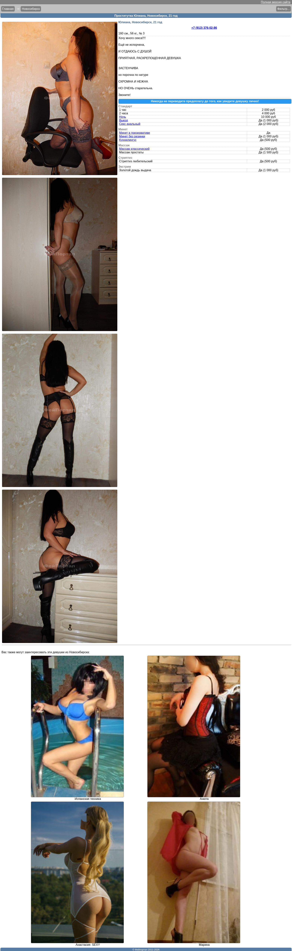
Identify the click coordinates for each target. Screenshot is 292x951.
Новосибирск (31, 8)
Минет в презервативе (134, 132)
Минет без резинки (132, 136)
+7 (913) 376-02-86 (204, 27)
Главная (8, 8)
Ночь (122, 116)
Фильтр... (283, 8)
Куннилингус (128, 139)
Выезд (123, 120)
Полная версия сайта (275, 2)
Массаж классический (134, 148)
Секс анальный (129, 123)
